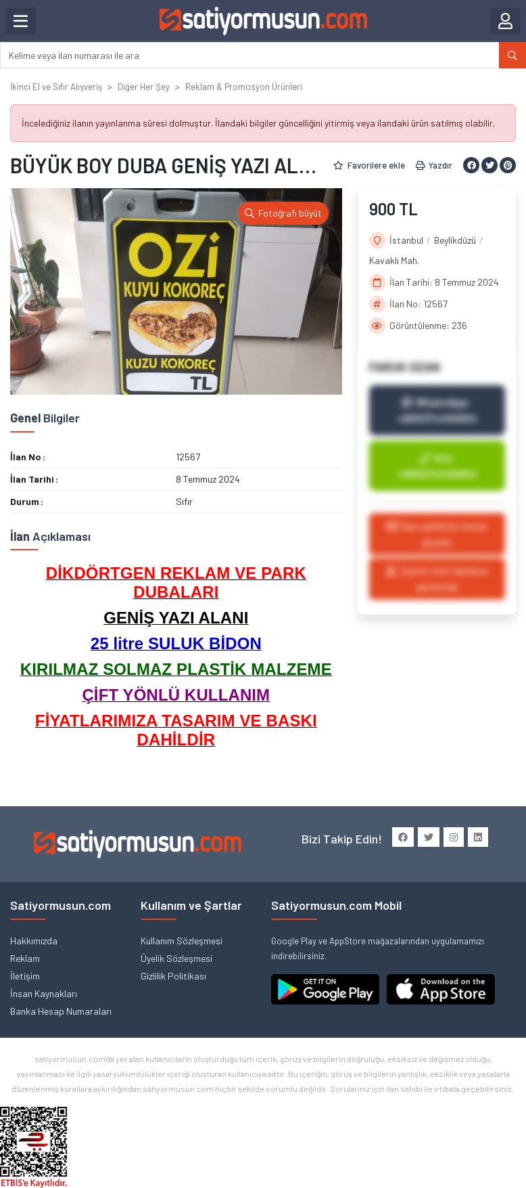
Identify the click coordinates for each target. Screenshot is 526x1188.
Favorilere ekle (369, 165)
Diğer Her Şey (144, 86)
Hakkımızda (33, 940)
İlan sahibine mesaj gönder (437, 533)
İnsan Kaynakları (43, 993)
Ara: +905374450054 (437, 465)
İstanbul (406, 240)
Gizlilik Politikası (173, 976)
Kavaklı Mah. (394, 260)
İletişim (25, 976)
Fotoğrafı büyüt (283, 213)
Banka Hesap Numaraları (61, 1011)
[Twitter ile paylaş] (489, 165)
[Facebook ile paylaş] (471, 165)
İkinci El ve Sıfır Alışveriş (56, 86)
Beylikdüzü (455, 240)
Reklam (25, 958)
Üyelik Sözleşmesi (176, 958)
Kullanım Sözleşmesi (181, 940)
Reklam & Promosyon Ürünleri (243, 86)
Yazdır (434, 165)
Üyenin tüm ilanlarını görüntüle (437, 578)
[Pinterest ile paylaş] (508, 165)
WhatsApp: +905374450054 (437, 409)
